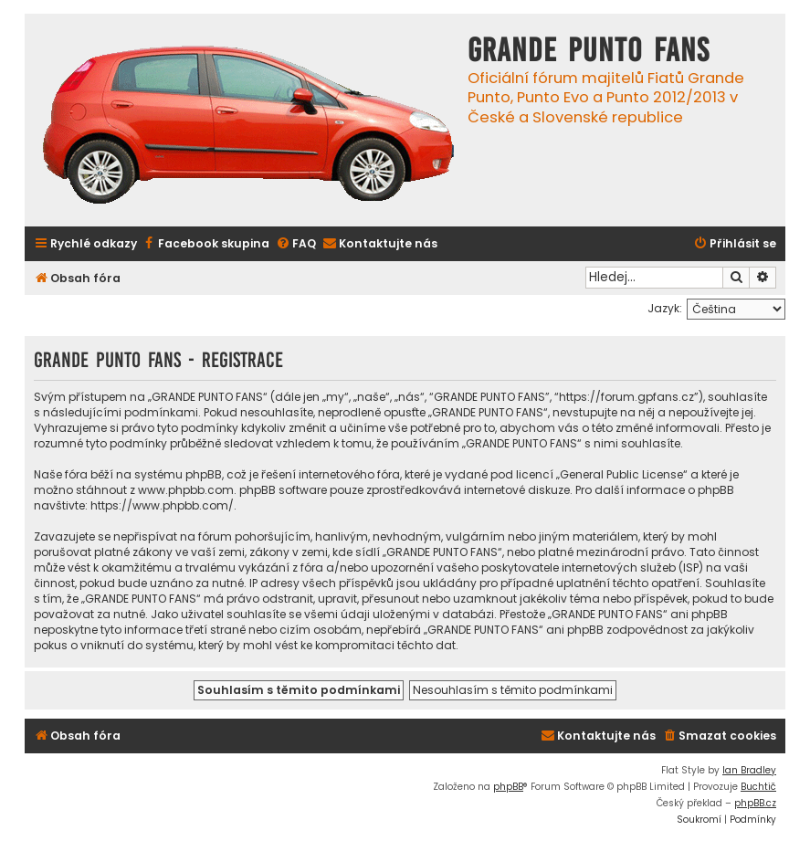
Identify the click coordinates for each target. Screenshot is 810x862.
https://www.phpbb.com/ (162, 505)
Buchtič (758, 787)
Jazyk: (664, 308)
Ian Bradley (749, 770)
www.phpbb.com (186, 490)
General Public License (621, 474)
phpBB (508, 787)
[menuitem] (205, 244)
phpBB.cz (755, 803)
